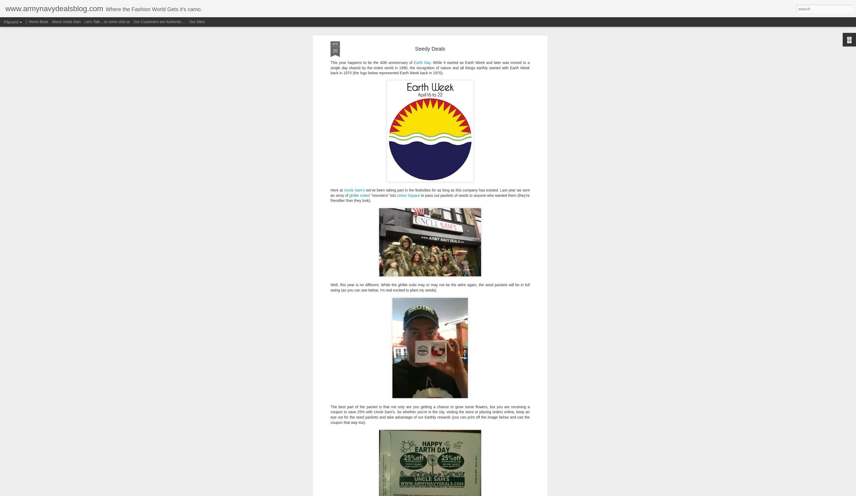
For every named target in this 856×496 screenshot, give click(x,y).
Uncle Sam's (473, 295)
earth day (390, 295)
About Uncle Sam (66, 22)
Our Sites (197, 22)
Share (335, 275)
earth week (409, 295)
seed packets (450, 295)
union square (496, 295)
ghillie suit (428, 295)
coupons (373, 295)
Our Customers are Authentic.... (160, 22)
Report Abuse (460, 493)
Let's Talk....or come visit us (107, 22)
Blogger (445, 493)
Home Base (38, 22)
